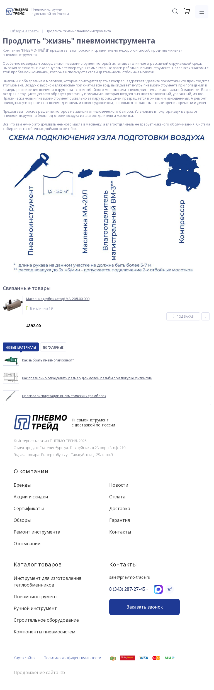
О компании (31, 471)
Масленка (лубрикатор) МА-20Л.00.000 (57, 299)
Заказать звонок (145, 607)
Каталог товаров (38, 564)
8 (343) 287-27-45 (127, 589)
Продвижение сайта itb (39, 672)
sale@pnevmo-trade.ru (129, 577)
